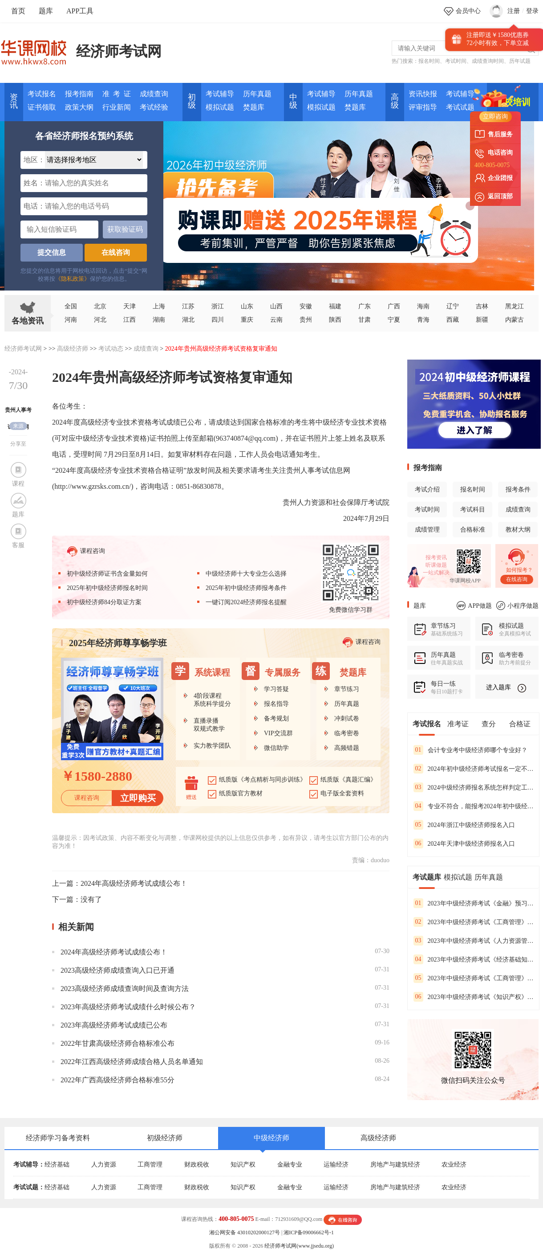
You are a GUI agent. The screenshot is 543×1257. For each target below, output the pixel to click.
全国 (71, 306)
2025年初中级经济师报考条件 (246, 588)
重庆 (247, 319)
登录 (532, 11)
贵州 (306, 319)
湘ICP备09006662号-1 (309, 1232)
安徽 (306, 306)
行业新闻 (116, 107)
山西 (276, 306)
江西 (129, 319)
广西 (394, 306)
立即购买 (138, 798)
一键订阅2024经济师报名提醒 (246, 602)
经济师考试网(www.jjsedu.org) (299, 1246)
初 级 (192, 101)
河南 (71, 319)
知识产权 (243, 1164)
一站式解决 (436, 572)
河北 (100, 319)
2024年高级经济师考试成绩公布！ (134, 883)
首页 (18, 11)
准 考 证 (116, 94)
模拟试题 (220, 107)
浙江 (217, 306)
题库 (46, 11)
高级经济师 (72, 348)
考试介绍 (427, 489)
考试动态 (110, 348)
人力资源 (103, 1164)
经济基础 (57, 1164)
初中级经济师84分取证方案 (104, 602)
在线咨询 (115, 252)
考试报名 (42, 94)
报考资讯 (436, 557)
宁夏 (394, 319)
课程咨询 (86, 551)
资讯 (14, 101)
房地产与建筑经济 (395, 1164)
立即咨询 (495, 116)
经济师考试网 (119, 51)
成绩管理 (427, 529)
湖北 (188, 319)
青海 (423, 319)
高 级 (395, 101)
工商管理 (150, 1164)
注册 (513, 11)
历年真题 (257, 94)
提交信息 (51, 252)
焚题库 (253, 107)
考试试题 (460, 107)
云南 (276, 319)
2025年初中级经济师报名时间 (107, 588)
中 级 (293, 101)
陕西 (335, 319)
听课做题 (436, 565)
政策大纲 (79, 107)
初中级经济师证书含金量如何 (107, 573)
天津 (129, 306)
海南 (423, 306)
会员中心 (468, 11)
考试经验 (154, 107)
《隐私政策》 (72, 278)
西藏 (452, 319)
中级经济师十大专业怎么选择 (246, 573)
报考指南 (79, 94)
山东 (247, 306)
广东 (364, 306)
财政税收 (196, 1164)
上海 (159, 306)
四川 (217, 319)
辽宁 (452, 306)
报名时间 (429, 61)
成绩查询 (154, 94)
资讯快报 (423, 94)
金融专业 (289, 1164)
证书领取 (42, 107)
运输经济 (336, 1164)
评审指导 (423, 107)
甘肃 (364, 319)
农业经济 (454, 1164)
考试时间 (455, 61)
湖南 (159, 319)
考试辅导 (220, 94)
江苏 (188, 306)
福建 (335, 306)
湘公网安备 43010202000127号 (244, 1232)
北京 (100, 306)
